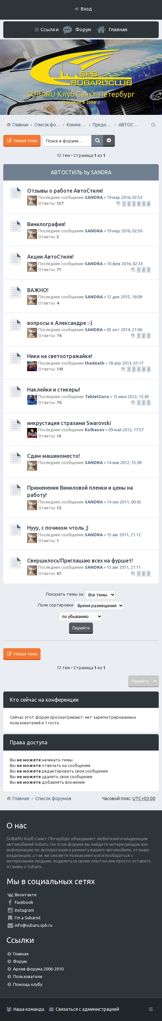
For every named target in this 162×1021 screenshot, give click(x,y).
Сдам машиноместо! (53, 456)
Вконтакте (26, 894)
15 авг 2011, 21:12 (124, 534)
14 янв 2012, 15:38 (124, 462)
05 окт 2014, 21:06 (124, 329)
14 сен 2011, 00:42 (124, 502)
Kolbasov (94, 429)
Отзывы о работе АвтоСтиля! (65, 191)
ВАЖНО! (37, 290)
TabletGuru (97, 396)
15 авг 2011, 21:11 (124, 567)
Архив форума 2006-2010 (38, 969)
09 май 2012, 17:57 (126, 429)
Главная (118, 29)
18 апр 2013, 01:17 (125, 363)
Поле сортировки (81, 605)
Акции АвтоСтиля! (50, 257)
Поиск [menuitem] (152, 125)
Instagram (24, 910)
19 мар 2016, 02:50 (124, 230)
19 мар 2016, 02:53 (124, 197)
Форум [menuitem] (83, 29)
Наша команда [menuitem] (28, 1009)
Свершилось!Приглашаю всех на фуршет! (80, 561)
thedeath (94, 363)
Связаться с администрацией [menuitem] (87, 1009)
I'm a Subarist (28, 917)
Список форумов (53, 798)
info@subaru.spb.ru (33, 925)
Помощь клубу (27, 984)
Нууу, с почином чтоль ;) (57, 528)
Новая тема (25, 140)
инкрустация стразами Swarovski (69, 423)
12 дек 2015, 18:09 (124, 296)
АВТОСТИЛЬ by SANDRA (81, 172)
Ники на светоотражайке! (59, 356)
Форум (20, 961)
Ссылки (50, 29)
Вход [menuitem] (86, 8)
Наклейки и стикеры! (53, 390)
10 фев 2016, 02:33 (125, 263)
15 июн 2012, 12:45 (131, 396)
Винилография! (46, 224)
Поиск (97, 141)
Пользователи (27, 976)
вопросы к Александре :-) (59, 323)
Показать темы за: (81, 594)
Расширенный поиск (109, 141)
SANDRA (94, 197)
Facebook (24, 902)
